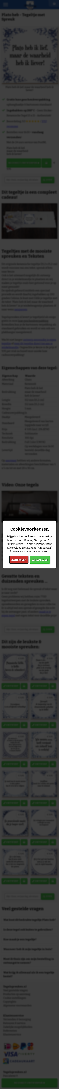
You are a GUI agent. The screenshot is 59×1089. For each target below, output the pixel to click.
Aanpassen (18, 559)
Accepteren (40, 559)
